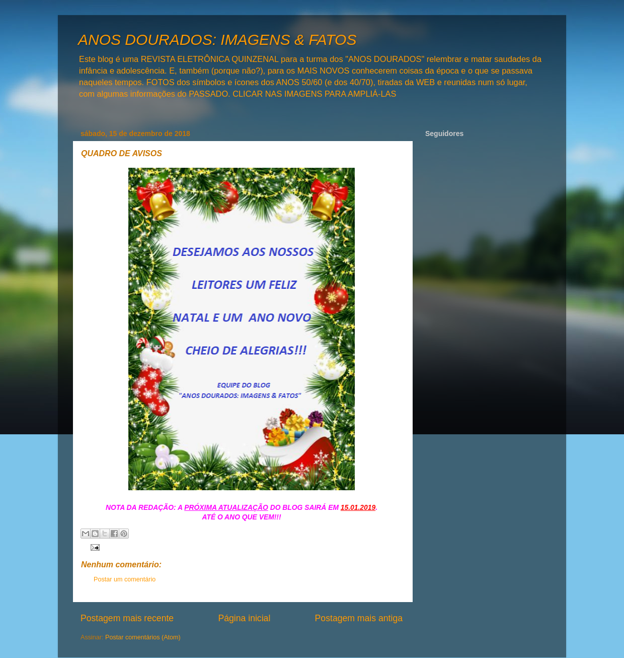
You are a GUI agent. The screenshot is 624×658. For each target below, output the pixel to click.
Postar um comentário (124, 579)
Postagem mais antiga (359, 618)
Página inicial (244, 618)
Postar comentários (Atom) (143, 637)
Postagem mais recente (127, 618)
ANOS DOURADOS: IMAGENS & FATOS (217, 39)
